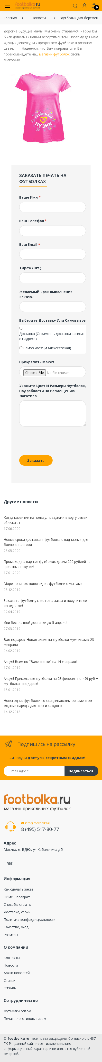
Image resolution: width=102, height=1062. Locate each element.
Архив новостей (17, 972)
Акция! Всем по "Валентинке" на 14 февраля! (40, 661)
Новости (39, 18)
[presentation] (53, 441)
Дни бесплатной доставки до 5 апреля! (35, 622)
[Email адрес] (34, 771)
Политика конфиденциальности (30, 919)
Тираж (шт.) (30, 268)
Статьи (9, 980)
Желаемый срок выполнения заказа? (46, 294)
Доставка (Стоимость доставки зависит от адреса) (52, 336)
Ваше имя (30, 197)
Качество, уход (16, 927)
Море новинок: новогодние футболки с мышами (43, 583)
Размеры (11, 934)
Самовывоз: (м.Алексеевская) (47, 348)
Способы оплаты (17, 904)
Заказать (36, 460)
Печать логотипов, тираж (25, 1018)
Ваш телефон (33, 220)
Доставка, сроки (17, 912)
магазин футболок (54, 54)
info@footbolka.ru (36, 823)
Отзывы (10, 988)
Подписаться (81, 771)
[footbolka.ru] (27, 5)
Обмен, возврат (17, 897)
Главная (10, 18)
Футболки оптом (17, 1011)
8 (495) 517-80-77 (40, 829)
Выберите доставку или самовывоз (52, 320)
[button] (75, 5)
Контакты (12, 957)
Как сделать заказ (18, 889)
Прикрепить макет (36, 362)
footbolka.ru (18, 1038)
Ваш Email (29, 244)
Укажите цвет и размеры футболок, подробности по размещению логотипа (52, 390)
